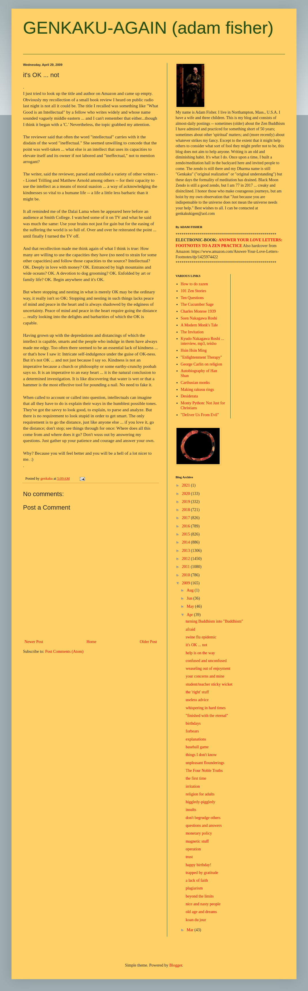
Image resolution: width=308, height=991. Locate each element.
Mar (190, 930)
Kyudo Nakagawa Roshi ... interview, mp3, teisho (202, 341)
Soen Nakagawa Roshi (199, 318)
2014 (186, 542)
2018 (186, 510)
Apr (190, 615)
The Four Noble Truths (204, 770)
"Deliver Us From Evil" (200, 415)
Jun (190, 598)
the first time (196, 778)
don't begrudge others (203, 818)
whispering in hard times (206, 708)
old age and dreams (201, 912)
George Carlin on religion (201, 364)
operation (193, 849)
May (191, 606)
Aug (191, 590)
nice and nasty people (203, 904)
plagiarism (194, 888)
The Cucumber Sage (197, 304)
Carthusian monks (195, 382)
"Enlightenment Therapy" (201, 357)
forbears (192, 731)
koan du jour (196, 920)
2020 (186, 493)
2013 (186, 550)
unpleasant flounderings (205, 763)
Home (91, 642)
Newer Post (33, 642)
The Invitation (192, 332)
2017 (186, 518)
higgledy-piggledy (200, 802)
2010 (186, 575)
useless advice (197, 700)
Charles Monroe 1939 (198, 311)
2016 (186, 526)
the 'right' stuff (197, 692)
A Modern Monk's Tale (199, 325)
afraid (190, 629)
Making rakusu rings (197, 389)
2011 (186, 567)
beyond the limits (200, 896)
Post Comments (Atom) (64, 651)
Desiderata (189, 396)
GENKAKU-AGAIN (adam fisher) (148, 27)
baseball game (197, 747)
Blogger (175, 965)
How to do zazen (194, 284)
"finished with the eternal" (207, 715)
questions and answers (204, 825)
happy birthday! (198, 865)
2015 (186, 534)
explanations (196, 739)
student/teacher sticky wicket (209, 684)
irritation (193, 786)
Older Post (148, 642)
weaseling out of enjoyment (208, 668)
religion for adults (200, 794)
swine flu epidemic (201, 637)
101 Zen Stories (193, 291)
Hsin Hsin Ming (194, 350)
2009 (186, 583)
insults (191, 810)
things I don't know (201, 755)
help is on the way (200, 653)
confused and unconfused (206, 661)
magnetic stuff (197, 841)
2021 (186, 485)
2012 (186, 558)
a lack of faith (197, 880)
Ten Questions (192, 298)
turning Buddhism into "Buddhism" (214, 621)
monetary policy (199, 833)
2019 (186, 502)
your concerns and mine (205, 676)
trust (189, 857)
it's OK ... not (196, 645)
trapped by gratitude (202, 873)
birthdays (193, 723)
